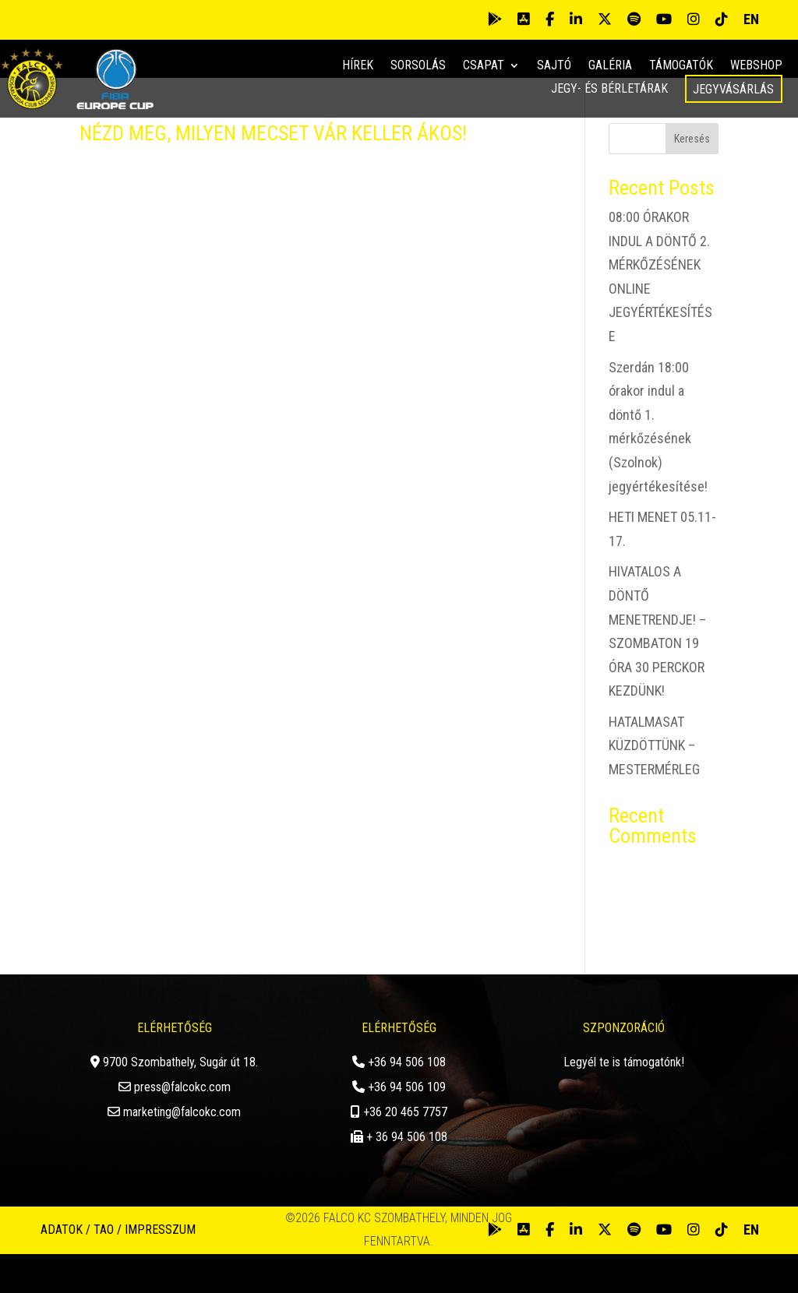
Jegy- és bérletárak (609, 89)
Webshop (756, 66)
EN (751, 19)
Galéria (610, 66)
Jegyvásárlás (733, 89)
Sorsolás (418, 66)
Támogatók (681, 66)
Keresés (692, 178)
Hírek (357, 66)
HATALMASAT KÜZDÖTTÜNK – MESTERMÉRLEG (654, 784)
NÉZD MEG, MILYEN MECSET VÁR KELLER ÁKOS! (273, 173)
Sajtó (554, 66)
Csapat (483, 66)
